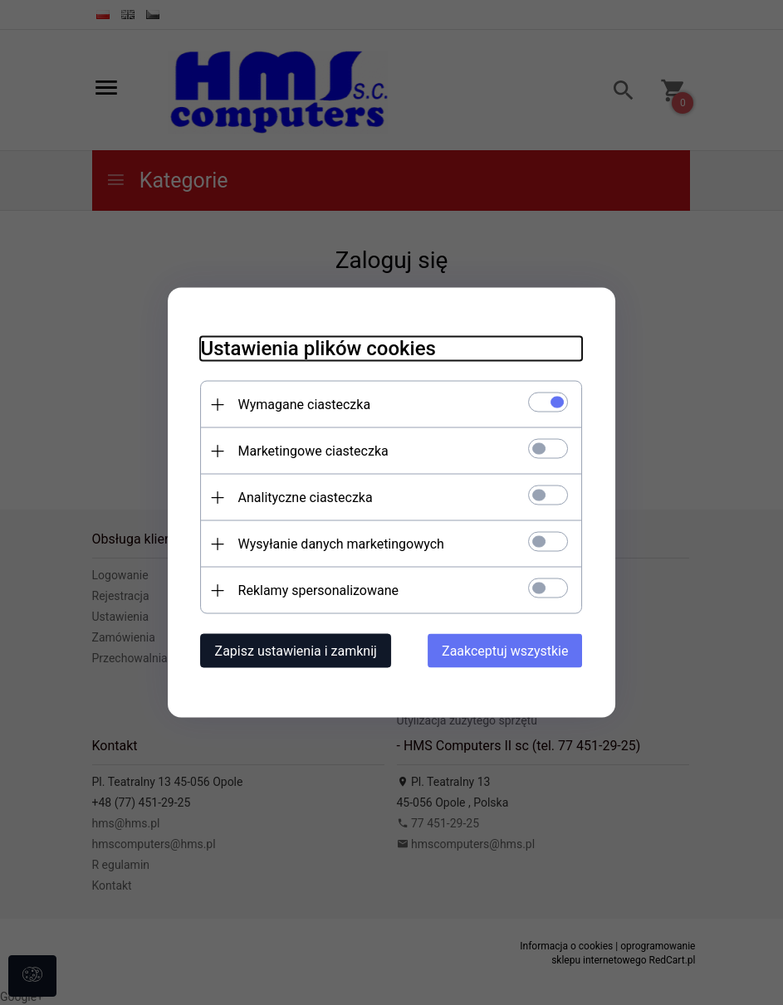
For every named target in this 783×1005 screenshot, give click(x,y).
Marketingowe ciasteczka (313, 451)
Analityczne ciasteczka (305, 497)
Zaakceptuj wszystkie (505, 651)
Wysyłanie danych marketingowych (341, 544)
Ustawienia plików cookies (318, 348)
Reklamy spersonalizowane (318, 590)
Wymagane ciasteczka (304, 404)
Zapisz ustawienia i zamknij (296, 651)
